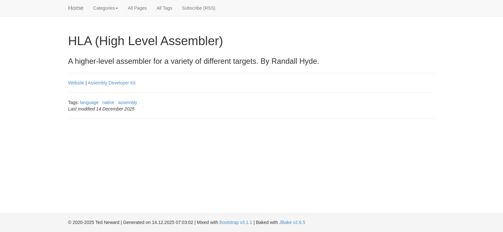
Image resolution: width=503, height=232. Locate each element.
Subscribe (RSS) (198, 8)
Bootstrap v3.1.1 (235, 222)
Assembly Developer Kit (111, 82)
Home (76, 8)
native (108, 102)
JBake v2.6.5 (292, 222)
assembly (127, 102)
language (89, 102)
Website (76, 82)
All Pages (137, 8)
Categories (105, 8)
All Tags (164, 8)
